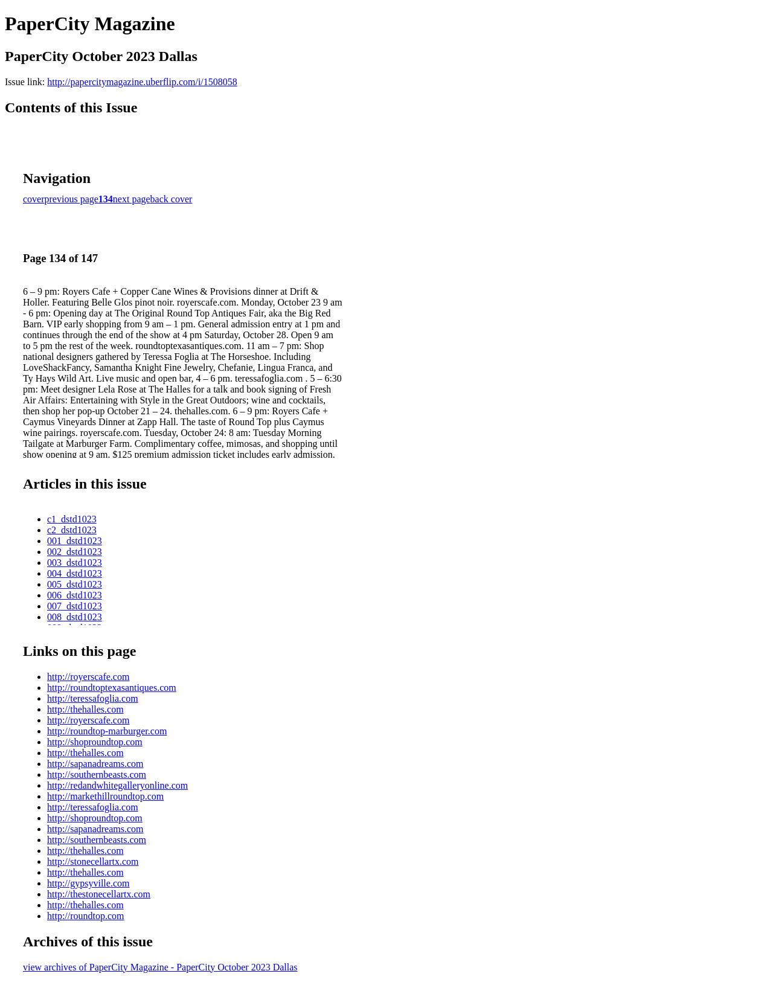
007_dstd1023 (74, 606)
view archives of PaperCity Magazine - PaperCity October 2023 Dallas (160, 967)
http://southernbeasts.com (96, 774)
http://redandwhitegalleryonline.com (117, 785)
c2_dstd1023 (72, 530)
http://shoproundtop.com (95, 742)
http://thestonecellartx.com (98, 894)
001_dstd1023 (74, 541)
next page (131, 199)
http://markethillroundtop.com (105, 796)
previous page (71, 199)
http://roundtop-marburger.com (107, 731)
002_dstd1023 (74, 552)
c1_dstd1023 (72, 519)
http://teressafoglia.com (92, 698)
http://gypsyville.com (88, 883)
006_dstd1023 (74, 595)
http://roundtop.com (85, 916)
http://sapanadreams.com (95, 763)
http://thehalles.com (85, 709)
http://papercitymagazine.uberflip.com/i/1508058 (142, 82)
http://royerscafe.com (88, 677)
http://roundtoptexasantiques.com (111, 687)
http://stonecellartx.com (93, 861)
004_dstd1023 (74, 573)
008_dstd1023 (74, 617)
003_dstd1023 (74, 562)
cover (34, 199)
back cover (171, 199)
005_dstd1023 (74, 584)
